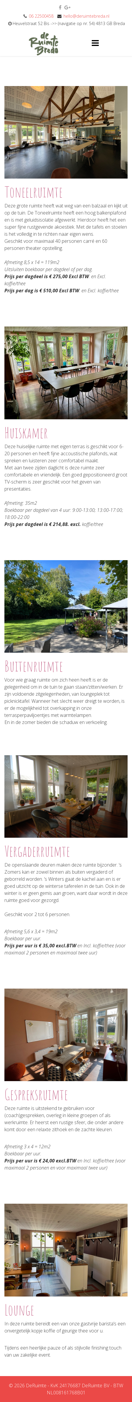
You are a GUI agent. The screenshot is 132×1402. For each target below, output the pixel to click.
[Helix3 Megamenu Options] (95, 42)
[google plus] (67, 7)
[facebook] (60, 7)
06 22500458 (41, 16)
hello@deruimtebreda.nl (86, 16)
